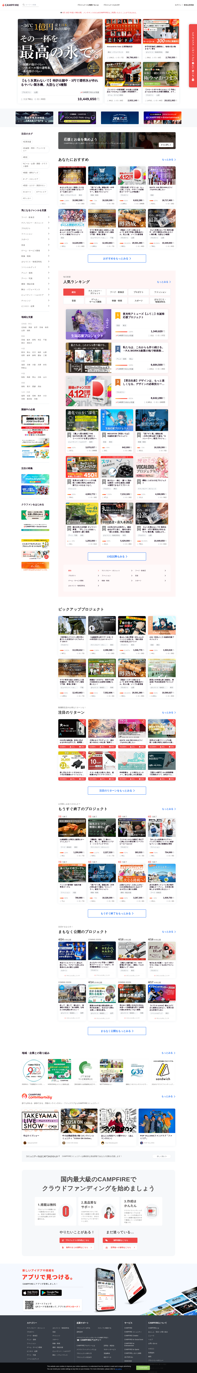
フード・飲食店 (117, 292)
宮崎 (23, 399)
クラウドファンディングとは (86, 1349)
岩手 (36, 327)
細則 (149, 1356)
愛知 (39, 355)
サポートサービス (110, 1349)
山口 (45, 377)
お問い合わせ (152, 1343)
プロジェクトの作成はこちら (75, 1240)
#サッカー (27, 198)
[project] (60, 61)
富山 (28, 352)
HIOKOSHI (128, 1361)
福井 (39, 352)
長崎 (34, 396)
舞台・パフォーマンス (115, 52)
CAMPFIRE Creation (131, 1336)
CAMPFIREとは (153, 1328)
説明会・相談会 (109, 1345)
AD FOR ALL (128, 1357)
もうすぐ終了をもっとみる (117, 913)
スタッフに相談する (104, 1328)
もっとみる (169, 159)
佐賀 (28, 396)
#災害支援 (27, 142)
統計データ (107, 1357)
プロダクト (26, 92)
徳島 (23, 386)
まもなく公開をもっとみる (117, 1031)
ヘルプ (150, 1339)
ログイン (178, 5)
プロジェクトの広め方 (84, 1357)
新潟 (23, 352)
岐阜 (28, 355)
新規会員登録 (189, 5)
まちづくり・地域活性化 (154, 52)
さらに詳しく (166, 145)
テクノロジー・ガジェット (95, 292)
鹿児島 (29, 399)
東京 (127, 52)
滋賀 (23, 365)
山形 (23, 330)
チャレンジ (72, 489)
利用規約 (151, 1353)
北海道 (24, 327)
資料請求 (80, 1332)
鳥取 (23, 377)
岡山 (34, 377)
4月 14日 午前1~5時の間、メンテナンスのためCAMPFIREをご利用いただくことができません (99, 13)
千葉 (45, 340)
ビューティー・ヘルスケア (99, 238)
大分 (45, 396)
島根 (28, 377)
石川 (34, 352)
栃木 (28, 340)
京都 (28, 365)
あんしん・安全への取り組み (158, 1332)
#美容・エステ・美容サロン (34, 185)
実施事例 (107, 1353)
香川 (28, 386)
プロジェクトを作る (83, 1328)
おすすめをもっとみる (117, 258)
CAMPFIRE (128, 1328)
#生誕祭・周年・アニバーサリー (34, 149)
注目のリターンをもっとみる (117, 790)
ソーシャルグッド (157, 1013)
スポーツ (139, 301)
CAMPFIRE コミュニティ (133, 1332)
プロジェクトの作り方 (84, 1353)
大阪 (34, 365)
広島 (39, 377)
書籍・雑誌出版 (126, 893)
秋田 (46, 327)
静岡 (34, 355)
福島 (28, 330)
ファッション (160, 292)
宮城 (41, 327)
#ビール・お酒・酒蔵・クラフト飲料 (35, 165)
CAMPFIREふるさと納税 (132, 1353)
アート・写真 (72, 535)
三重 (45, 355)
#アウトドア (41, 192)
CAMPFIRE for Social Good (133, 1339)
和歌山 (24, 368)
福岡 (23, 396)
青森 (30, 327)
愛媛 (166, 52)
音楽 (152, 195)
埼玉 (39, 340)
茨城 (23, 340)
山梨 (36, 92)
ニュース (151, 1336)
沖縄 (36, 399)
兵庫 (39, 365)
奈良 (45, 365)
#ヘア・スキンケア (30, 179)
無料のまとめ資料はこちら (77, 1247)
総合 (74, 292)
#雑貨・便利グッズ (30, 173)
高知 (39, 386)
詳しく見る (161, 1156)
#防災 (25, 157)
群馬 (34, 340)
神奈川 (29, 343)
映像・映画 (94, 195)
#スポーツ (27, 192)
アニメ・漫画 (121, 359)
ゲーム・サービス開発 (115, 95)
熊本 (39, 396)
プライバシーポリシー (155, 1360)
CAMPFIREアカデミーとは (86, 1345)
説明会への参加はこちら (120, 1247)
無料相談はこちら (116, 1240)
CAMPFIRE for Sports (131, 1349)
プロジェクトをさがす (111, 5)
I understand (143, 1368)
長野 (23, 355)
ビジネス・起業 (32, 1351)
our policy (118, 1369)
